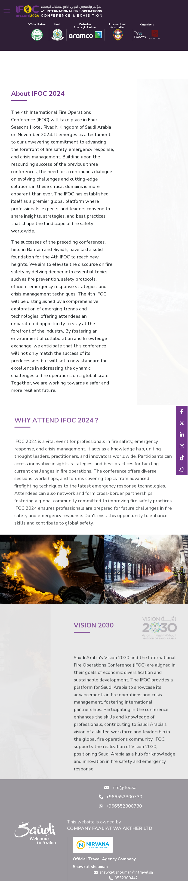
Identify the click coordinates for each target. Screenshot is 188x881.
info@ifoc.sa (120, 787)
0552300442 (123, 878)
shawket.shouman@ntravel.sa (123, 872)
